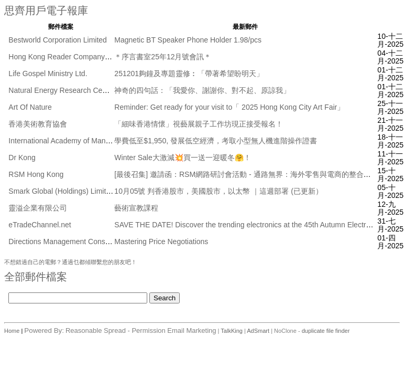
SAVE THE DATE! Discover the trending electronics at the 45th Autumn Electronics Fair (256, 224)
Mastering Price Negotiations (161, 241)
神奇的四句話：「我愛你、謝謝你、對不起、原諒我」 (202, 90)
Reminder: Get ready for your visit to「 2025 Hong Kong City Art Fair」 (229, 107)
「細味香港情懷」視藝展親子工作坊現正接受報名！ (198, 124)
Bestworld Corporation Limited (57, 40)
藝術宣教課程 (136, 208)
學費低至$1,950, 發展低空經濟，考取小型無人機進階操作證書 (215, 140)
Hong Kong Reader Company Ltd (62, 56)
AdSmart (258, 331)
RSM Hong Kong (35, 174)
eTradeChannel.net (39, 224)
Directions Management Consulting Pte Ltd (78, 241)
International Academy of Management (71, 140)
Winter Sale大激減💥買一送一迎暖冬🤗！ (182, 157)
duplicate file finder (326, 331)
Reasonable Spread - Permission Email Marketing (140, 330)
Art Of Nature (29, 107)
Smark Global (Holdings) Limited (61, 191)
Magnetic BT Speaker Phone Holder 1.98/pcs (187, 40)
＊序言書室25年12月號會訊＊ (162, 56)
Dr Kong (21, 157)
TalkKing (232, 331)
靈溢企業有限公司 (37, 208)
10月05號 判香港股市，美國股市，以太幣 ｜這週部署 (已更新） (218, 191)
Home (12, 331)
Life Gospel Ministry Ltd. (47, 73)
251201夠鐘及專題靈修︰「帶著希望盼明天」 (189, 73)
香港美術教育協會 (37, 124)
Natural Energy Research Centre (61, 90)
